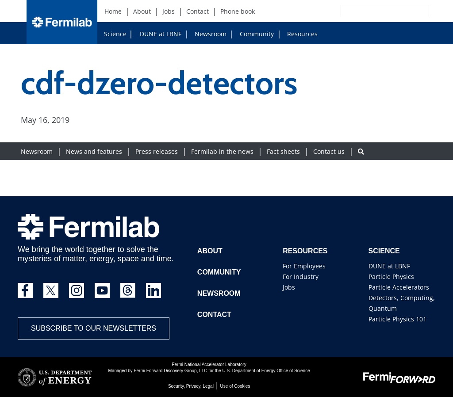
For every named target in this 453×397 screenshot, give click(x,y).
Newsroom (207, 34)
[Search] (365, 11)
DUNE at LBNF (152, 33)
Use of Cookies (235, 386)
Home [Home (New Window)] (113, 11)
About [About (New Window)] (142, 11)
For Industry (301, 276)
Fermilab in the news (222, 151)
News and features (94, 151)
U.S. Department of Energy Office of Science (266, 370)
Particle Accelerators (399, 287)
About (210, 251)
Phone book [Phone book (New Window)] (237, 11)
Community (253, 34)
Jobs (289, 287)
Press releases (156, 151)
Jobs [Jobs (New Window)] (168, 11)
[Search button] (361, 151)
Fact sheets (283, 151)
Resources (299, 34)
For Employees (304, 266)
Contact (214, 314)
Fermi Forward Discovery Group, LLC (170, 370)
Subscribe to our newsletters (93, 328)
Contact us (329, 151)
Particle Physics (391, 276)
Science (115, 34)
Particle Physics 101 (397, 319)
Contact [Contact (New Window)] (197, 11)
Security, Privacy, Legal (191, 386)
